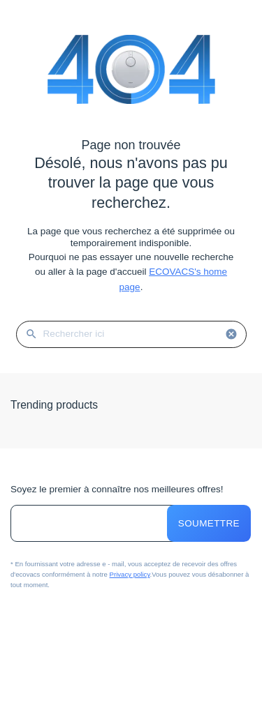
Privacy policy (130, 574)
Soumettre (209, 523)
